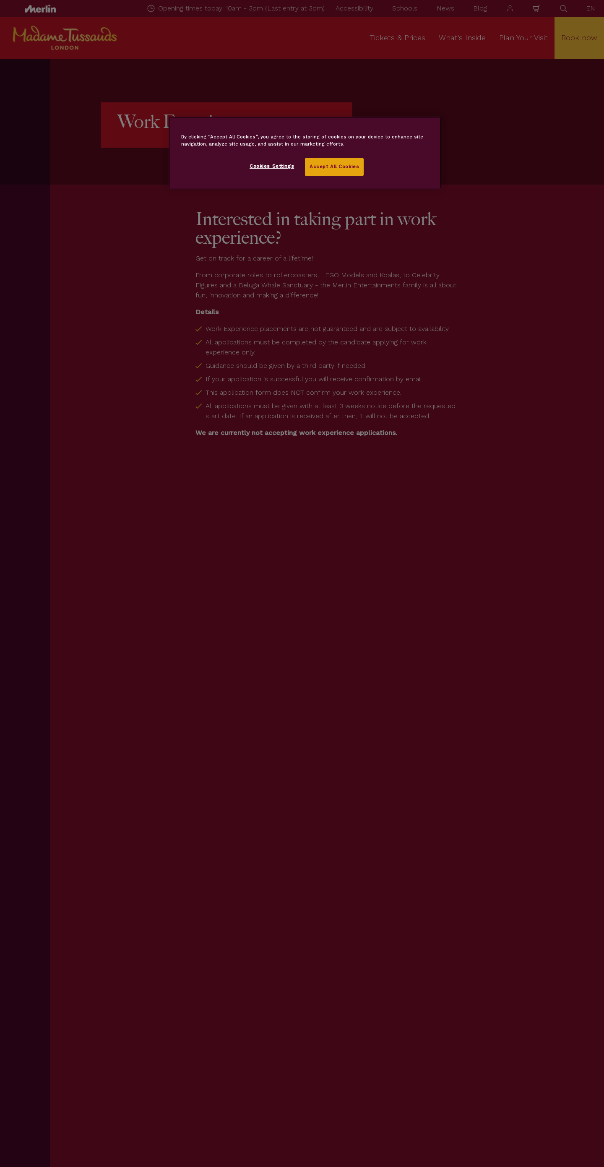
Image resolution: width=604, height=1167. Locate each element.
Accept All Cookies (334, 166)
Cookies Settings (272, 166)
